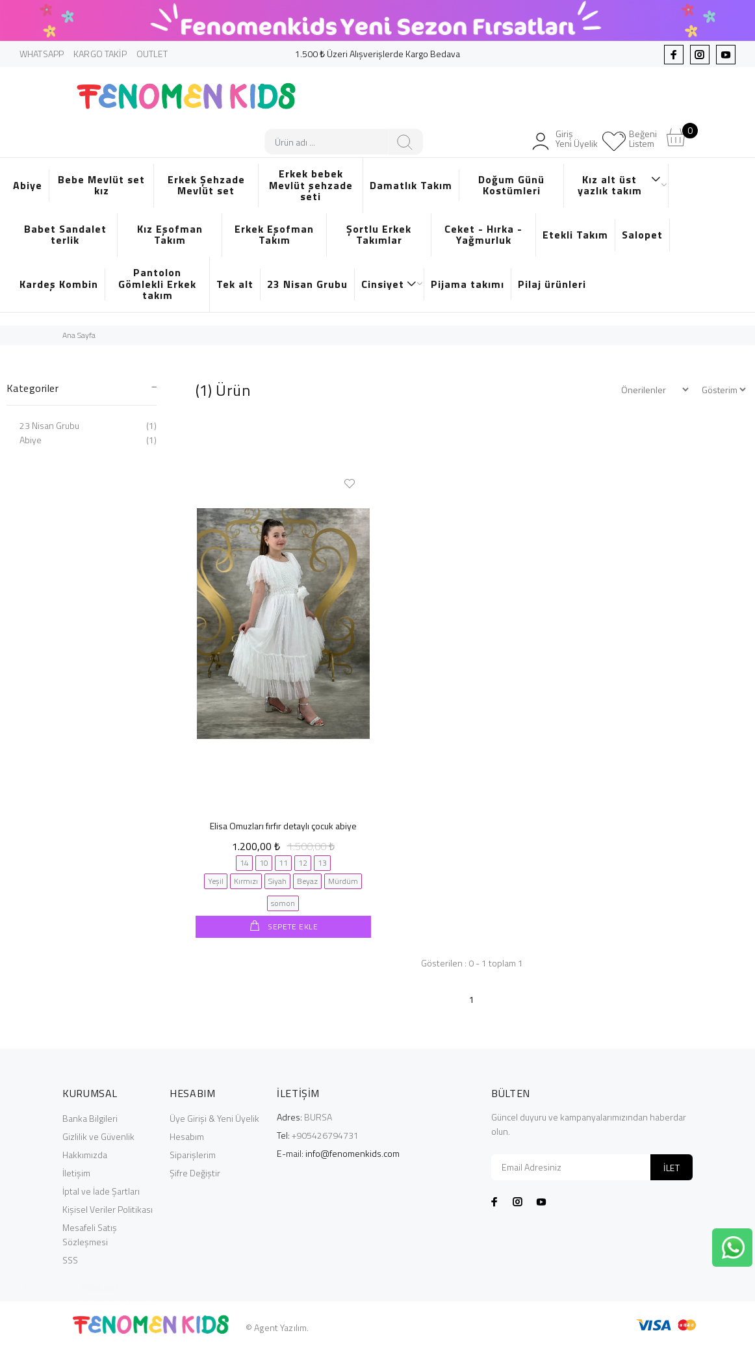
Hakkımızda (84, 1154)
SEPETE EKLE (292, 926)
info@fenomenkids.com (352, 1152)
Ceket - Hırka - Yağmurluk (483, 234)
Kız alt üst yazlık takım (620, 185)
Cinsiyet (389, 284)
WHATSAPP (41, 53)
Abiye (27, 185)
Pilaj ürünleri (552, 284)
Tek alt (234, 284)
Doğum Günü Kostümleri (511, 185)
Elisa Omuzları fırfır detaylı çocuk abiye (283, 826)
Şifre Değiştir (195, 1172)
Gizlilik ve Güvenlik (98, 1136)
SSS (70, 1259)
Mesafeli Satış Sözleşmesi (89, 1234)
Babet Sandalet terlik (65, 234)
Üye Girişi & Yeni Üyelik (214, 1117)
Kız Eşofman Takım (170, 234)
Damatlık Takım (411, 185)
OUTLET (152, 53)
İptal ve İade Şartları (101, 1190)
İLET (671, 1167)
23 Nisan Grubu (307, 284)
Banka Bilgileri (90, 1117)
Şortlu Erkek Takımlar (378, 234)
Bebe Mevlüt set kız (101, 185)
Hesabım (187, 1136)
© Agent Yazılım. (277, 1327)
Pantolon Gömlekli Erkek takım (157, 284)
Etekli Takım (575, 234)
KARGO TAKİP (100, 53)
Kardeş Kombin (58, 284)
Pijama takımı (467, 284)
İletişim (76, 1172)
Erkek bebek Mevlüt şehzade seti (311, 185)
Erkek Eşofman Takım (274, 234)
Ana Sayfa (79, 335)
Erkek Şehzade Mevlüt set (206, 185)
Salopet (642, 234)
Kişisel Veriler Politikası (107, 1208)
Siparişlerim (193, 1154)
